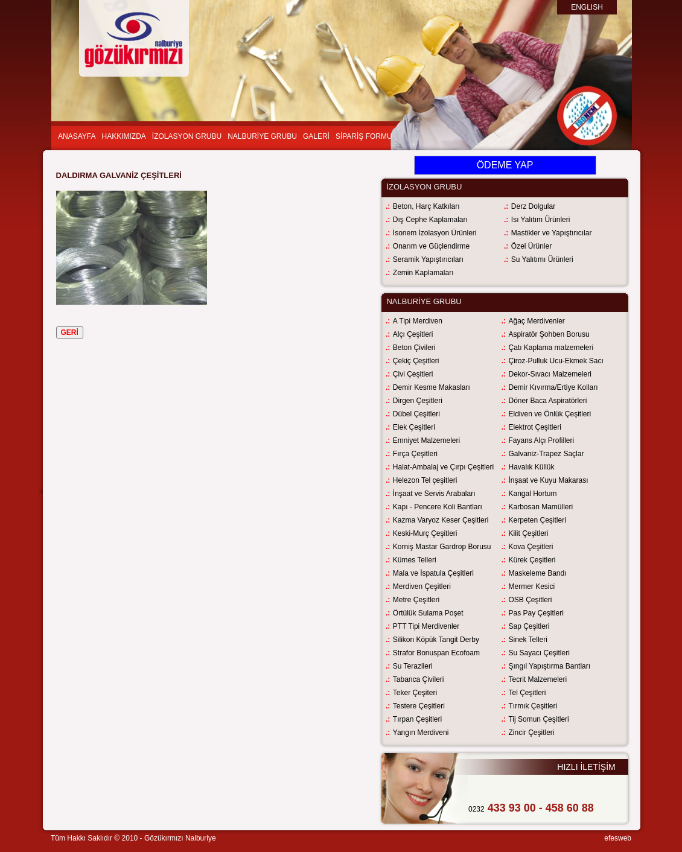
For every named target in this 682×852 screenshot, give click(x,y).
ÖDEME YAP (505, 165)
